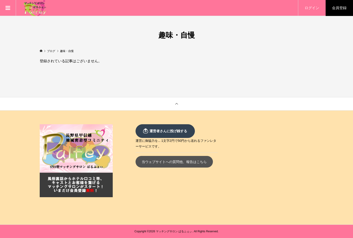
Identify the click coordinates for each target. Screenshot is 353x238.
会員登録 (339, 8)
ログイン (312, 8)
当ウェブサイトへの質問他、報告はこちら (175, 162)
